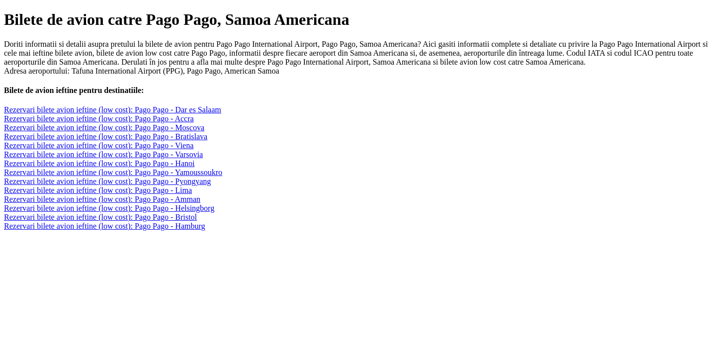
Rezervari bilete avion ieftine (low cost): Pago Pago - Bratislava (105, 136)
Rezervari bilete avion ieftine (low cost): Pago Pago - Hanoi (99, 163)
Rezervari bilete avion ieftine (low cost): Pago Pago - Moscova (104, 127)
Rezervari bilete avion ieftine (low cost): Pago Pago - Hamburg (104, 226)
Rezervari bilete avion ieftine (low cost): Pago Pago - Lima (98, 190)
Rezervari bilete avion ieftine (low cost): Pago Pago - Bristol (100, 217)
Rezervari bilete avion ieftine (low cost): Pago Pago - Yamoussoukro (113, 172)
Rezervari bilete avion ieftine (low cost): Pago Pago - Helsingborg (109, 208)
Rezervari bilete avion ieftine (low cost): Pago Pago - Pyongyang (107, 181)
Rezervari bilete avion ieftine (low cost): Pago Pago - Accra (99, 118)
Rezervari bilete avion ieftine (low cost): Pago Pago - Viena (98, 145)
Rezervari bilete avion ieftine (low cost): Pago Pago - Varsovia (103, 154)
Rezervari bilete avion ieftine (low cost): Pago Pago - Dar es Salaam (112, 109)
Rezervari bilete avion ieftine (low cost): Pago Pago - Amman (102, 199)
